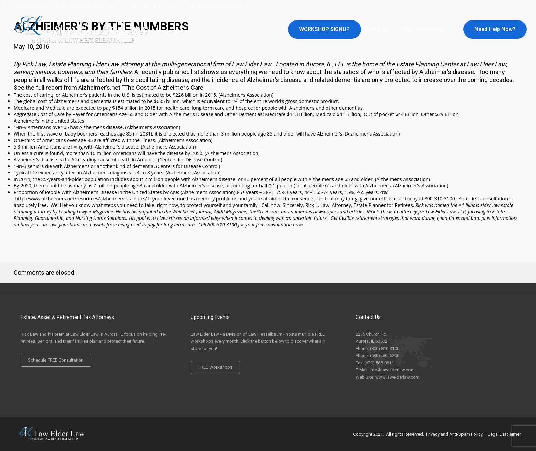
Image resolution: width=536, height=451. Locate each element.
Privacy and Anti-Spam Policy (454, 433)
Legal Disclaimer (504, 433)
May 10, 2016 (31, 46)
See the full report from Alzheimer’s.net (67, 87)
